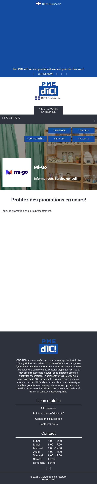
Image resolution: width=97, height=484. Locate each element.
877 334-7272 (11, 117)
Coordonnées (35, 138)
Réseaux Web (48, 479)
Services (59, 138)
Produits (83, 138)
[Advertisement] (48, 32)
